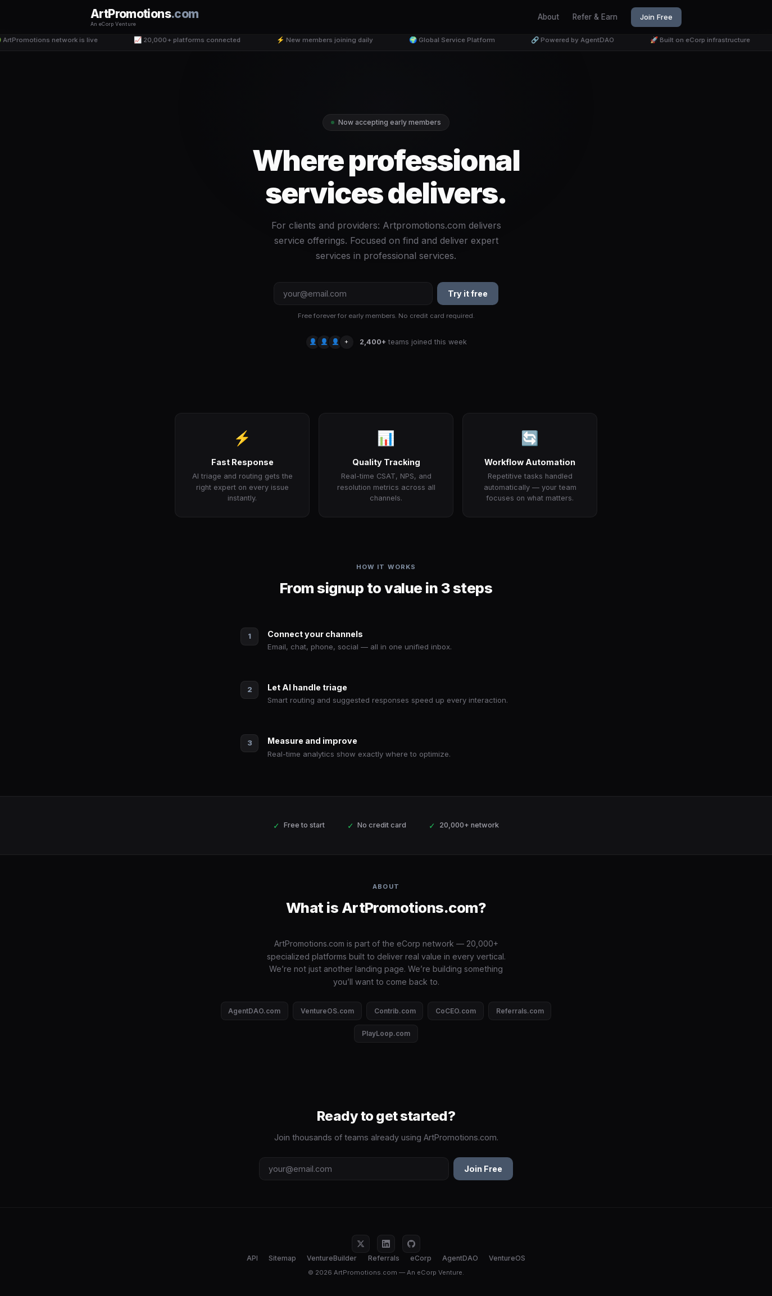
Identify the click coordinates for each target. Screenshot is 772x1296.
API (252, 1258)
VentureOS (507, 1258)
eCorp (421, 1258)
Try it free (468, 293)
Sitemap (282, 1258)
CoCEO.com (455, 1011)
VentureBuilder (332, 1258)
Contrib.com (395, 1011)
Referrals (383, 1258)
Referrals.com (520, 1011)
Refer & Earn (595, 16)
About (548, 16)
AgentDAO (460, 1258)
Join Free (656, 16)
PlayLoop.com (386, 1033)
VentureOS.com (327, 1011)
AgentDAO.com (254, 1011)
